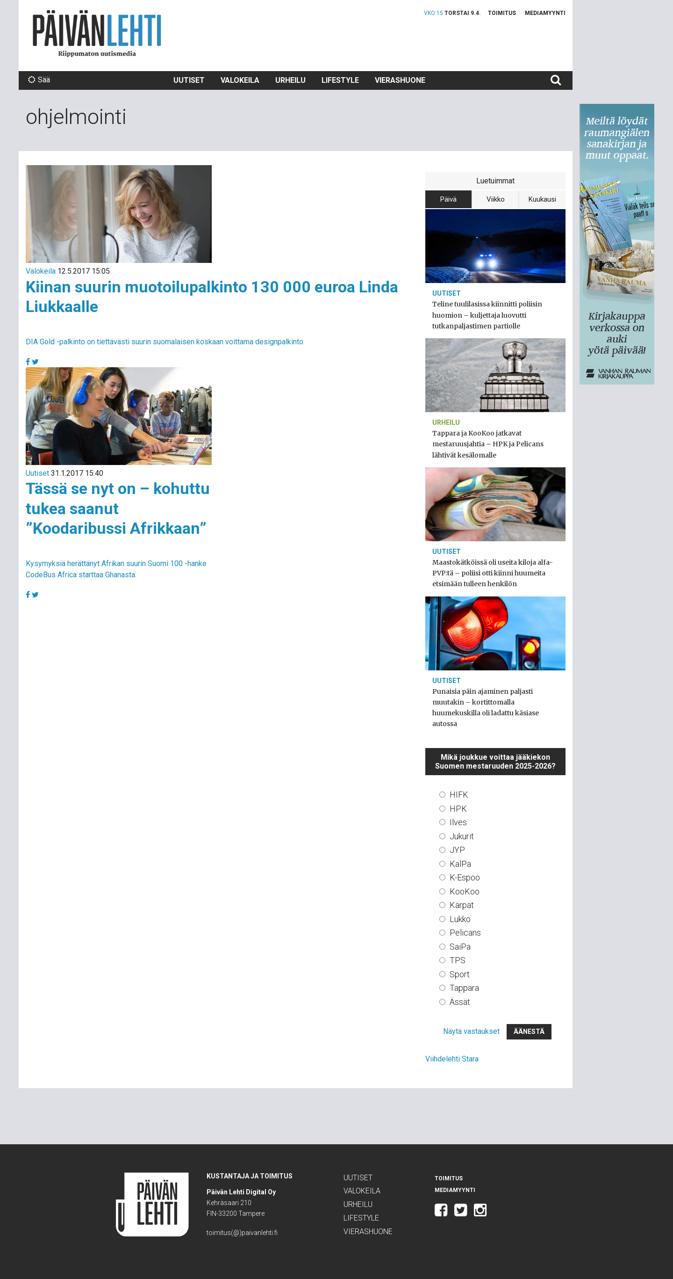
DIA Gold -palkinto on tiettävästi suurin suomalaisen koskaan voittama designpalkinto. (165, 341)
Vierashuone (400, 80)
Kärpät (462, 905)
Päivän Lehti (97, 33)
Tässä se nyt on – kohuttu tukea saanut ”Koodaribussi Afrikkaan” (118, 508)
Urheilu (290, 80)
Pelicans (465, 932)
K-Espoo (465, 877)
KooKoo (465, 891)
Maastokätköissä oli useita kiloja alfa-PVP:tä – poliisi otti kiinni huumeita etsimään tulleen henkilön (492, 573)
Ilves (458, 822)
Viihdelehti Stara (452, 1058)
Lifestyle (340, 80)
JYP (457, 850)
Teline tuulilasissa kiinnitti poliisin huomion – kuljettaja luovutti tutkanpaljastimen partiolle (487, 315)
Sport (460, 974)
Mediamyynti (545, 13)
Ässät (460, 1002)
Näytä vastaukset (471, 1031)
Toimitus (502, 13)
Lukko (460, 919)
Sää (39, 79)
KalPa (460, 864)
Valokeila (240, 80)
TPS (457, 960)
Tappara (464, 988)
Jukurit (462, 836)
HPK (458, 809)
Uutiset (189, 80)
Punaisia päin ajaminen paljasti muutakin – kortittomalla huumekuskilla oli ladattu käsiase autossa (485, 707)
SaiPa (460, 947)
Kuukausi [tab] (542, 199)
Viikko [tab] (496, 199)
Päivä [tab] (448, 199)
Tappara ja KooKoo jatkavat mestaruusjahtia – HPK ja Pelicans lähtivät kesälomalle (488, 444)
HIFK (459, 794)
